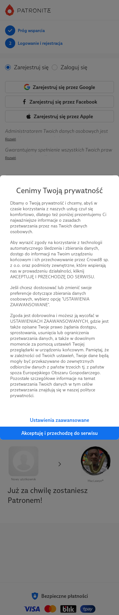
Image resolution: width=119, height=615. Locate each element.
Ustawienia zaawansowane (59, 420)
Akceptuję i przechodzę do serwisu (59, 433)
